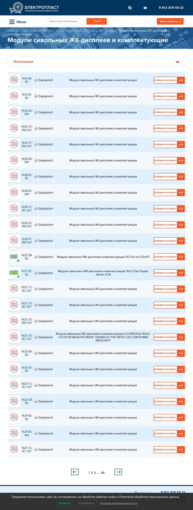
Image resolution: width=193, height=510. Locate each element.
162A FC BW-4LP (27, 144)
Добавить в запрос (169, 80)
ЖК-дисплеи (108, 31)
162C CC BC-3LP (26, 288)
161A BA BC (27, 80)
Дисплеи (90, 31)
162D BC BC (27, 369)
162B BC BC (27, 176)
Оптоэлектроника (69, 31)
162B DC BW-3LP (27, 224)
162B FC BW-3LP (27, 240)
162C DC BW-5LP (26, 321)
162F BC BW (27, 433)
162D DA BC (27, 401)
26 (103, 473)
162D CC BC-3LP (26, 385)
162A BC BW (27, 112)
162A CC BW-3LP (26, 128)
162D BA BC (27, 353)
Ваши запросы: (170, 21)
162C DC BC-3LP (26, 305)
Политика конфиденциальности (118, 503)
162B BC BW (27, 192)
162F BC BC (27, 417)
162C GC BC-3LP (26, 337)
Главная (13, 31)
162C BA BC (27, 256)
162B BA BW (27, 160)
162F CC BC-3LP (27, 449)
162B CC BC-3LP (27, 208)
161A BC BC (27, 96)
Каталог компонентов (37, 31)
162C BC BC (27, 272)
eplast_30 (143, 492)
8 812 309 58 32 (171, 8)
